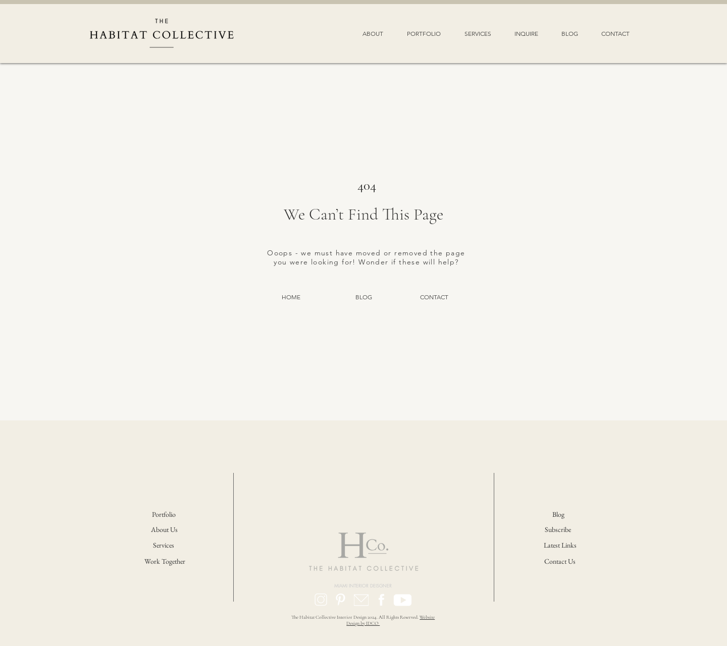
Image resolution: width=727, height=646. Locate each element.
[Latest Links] (560, 545)
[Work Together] (164, 561)
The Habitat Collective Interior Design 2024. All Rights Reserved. (355, 617)
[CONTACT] (434, 297)
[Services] (164, 545)
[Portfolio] (164, 514)
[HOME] (291, 297)
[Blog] (558, 514)
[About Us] (165, 529)
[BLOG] (363, 297)
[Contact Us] (560, 562)
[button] (372, 33)
